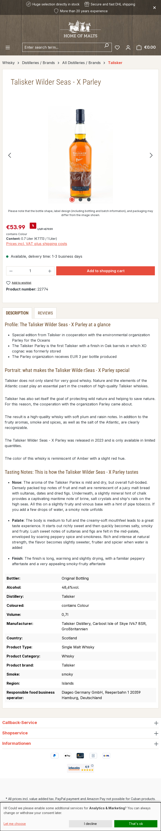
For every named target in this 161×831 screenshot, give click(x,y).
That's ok (136, 824)
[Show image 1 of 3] (72, 199)
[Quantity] (30, 270)
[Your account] (128, 47)
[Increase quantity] (50, 270)
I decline (90, 824)
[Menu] (7, 47)
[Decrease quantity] (11, 270)
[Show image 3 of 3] (89, 199)
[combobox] (61, 47)
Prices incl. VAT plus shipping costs (36, 243)
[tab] (17, 313)
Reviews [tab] (45, 313)
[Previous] (9, 155)
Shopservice (15, 733)
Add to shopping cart (105, 271)
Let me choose (15, 824)
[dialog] (80, 816)
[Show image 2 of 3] (80, 199)
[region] (80, 155)
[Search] (106, 47)
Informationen (16, 743)
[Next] (151, 155)
